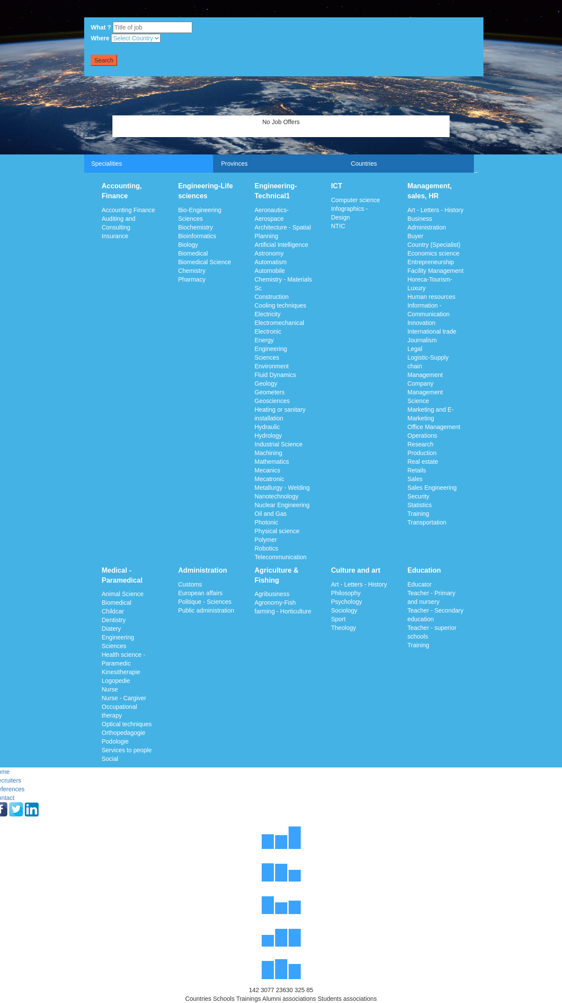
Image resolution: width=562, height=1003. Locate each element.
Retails (417, 470)
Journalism (422, 340)
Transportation (427, 522)
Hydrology (268, 435)
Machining (269, 452)
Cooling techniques (280, 305)
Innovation (422, 322)
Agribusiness (272, 593)
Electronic (268, 331)
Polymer (266, 539)
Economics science (434, 253)
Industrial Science (279, 444)
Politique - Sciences (204, 601)
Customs (190, 584)
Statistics (420, 505)
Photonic (266, 522)
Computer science (355, 200)
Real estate (423, 461)
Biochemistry (195, 227)
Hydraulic (267, 426)
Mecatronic (269, 478)
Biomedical (192, 253)
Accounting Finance (128, 209)
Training (418, 513)
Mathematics (272, 461)
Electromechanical (279, 322)
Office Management (434, 426)
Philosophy (346, 593)
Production (422, 452)
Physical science (277, 531)
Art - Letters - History (435, 209)
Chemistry (191, 270)
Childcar (113, 611)
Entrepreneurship (431, 262)
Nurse (110, 689)
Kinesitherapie (121, 672)
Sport (338, 619)
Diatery (111, 628)
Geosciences (272, 400)
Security (419, 496)
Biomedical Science (204, 262)
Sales (415, 478)
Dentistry (113, 619)
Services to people (126, 750)
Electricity (268, 314)
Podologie (115, 741)
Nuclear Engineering (282, 505)
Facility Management (435, 270)
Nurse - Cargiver (124, 698)
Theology (343, 627)
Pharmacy (191, 279)
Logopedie (116, 680)
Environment (272, 366)
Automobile (270, 270)
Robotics (266, 548)
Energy (264, 340)
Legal (415, 348)
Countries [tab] (364, 163)
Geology (266, 383)
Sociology (344, 610)
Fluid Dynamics (275, 374)
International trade (432, 331)
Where (100, 38)
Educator (420, 584)
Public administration (206, 610)
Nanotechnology (277, 496)
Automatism (271, 262)
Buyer (416, 236)
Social (110, 758)
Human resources (432, 296)
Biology (188, 244)
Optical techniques (126, 724)
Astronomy (269, 253)
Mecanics (267, 470)
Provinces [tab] (234, 163)
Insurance (115, 236)
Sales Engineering (432, 487)
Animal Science (123, 593)
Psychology (346, 601)
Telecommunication (281, 557)
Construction (272, 296)
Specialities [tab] (106, 163)
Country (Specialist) (434, 244)
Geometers (270, 392)
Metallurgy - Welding (282, 487)
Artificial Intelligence (282, 244)
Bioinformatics (197, 236)
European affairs (200, 593)
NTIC (338, 226)
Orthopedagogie (123, 732)
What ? (101, 27)
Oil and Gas (271, 513)
